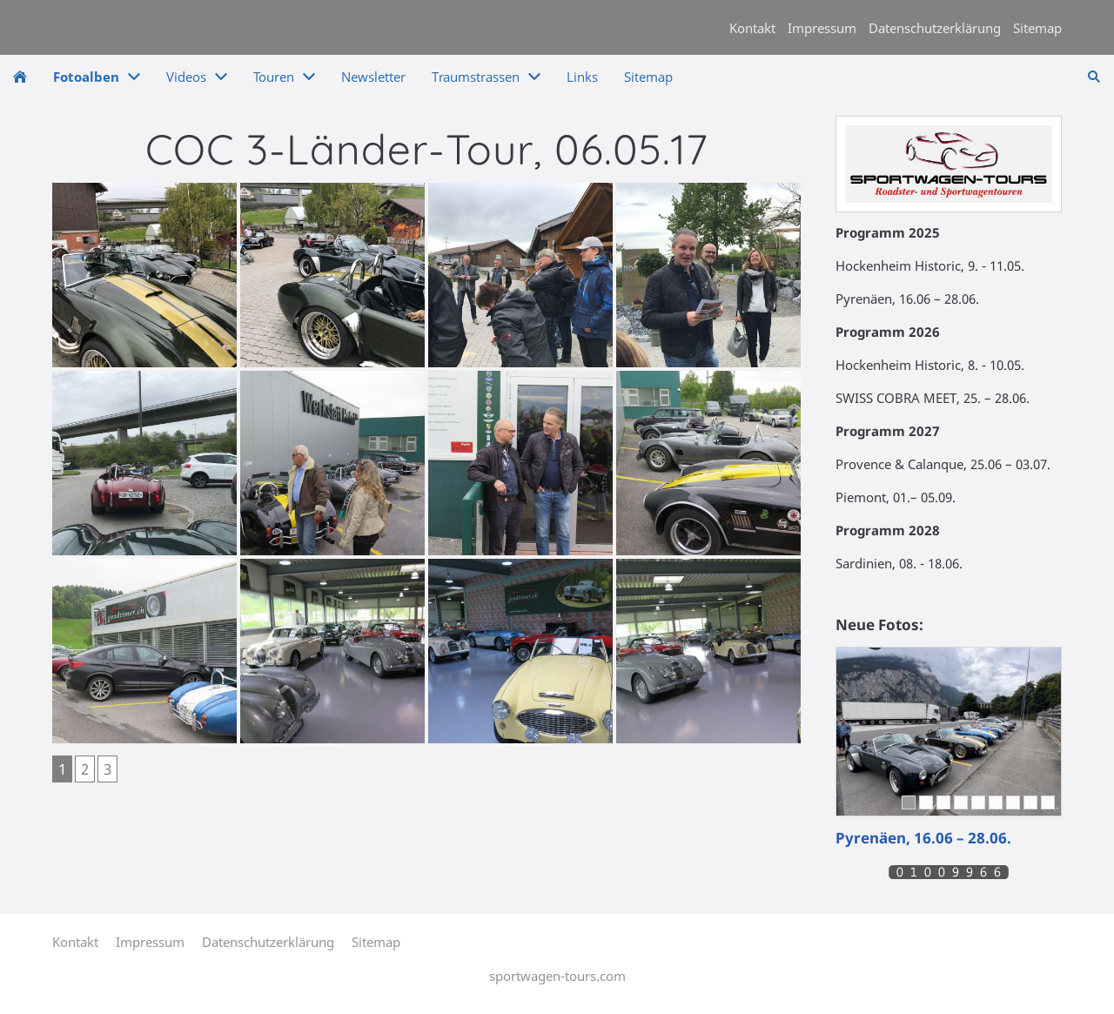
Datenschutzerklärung (935, 28)
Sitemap (1037, 28)
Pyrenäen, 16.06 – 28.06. (923, 838)
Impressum (822, 28)
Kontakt (752, 28)
